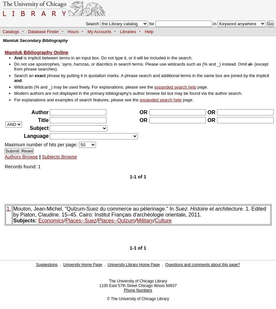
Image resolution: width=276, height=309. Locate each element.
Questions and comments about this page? (202, 264)
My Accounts (99, 31)
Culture (163, 220)
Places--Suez (81, 220)
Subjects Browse (59, 156)
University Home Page (82, 264)
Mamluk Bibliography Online (36, 52)
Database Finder (43, 31)
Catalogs (11, 31)
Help (149, 31)
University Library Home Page (134, 264)
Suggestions (47, 264)
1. (9, 209)
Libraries (128, 31)
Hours (73, 31)
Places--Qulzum (116, 220)
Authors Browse (21, 156)
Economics (51, 220)
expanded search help (175, 87)
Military (145, 220)
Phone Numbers (138, 290)
